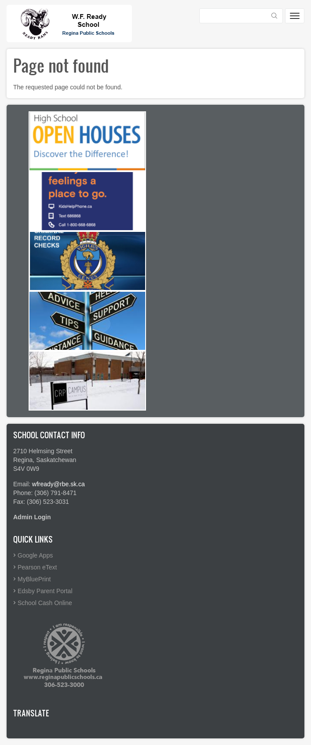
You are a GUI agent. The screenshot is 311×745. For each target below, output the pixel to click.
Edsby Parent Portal (45, 591)
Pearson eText (37, 567)
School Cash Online (45, 602)
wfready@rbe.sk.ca (58, 484)
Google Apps (35, 555)
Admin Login (32, 517)
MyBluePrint (34, 579)
